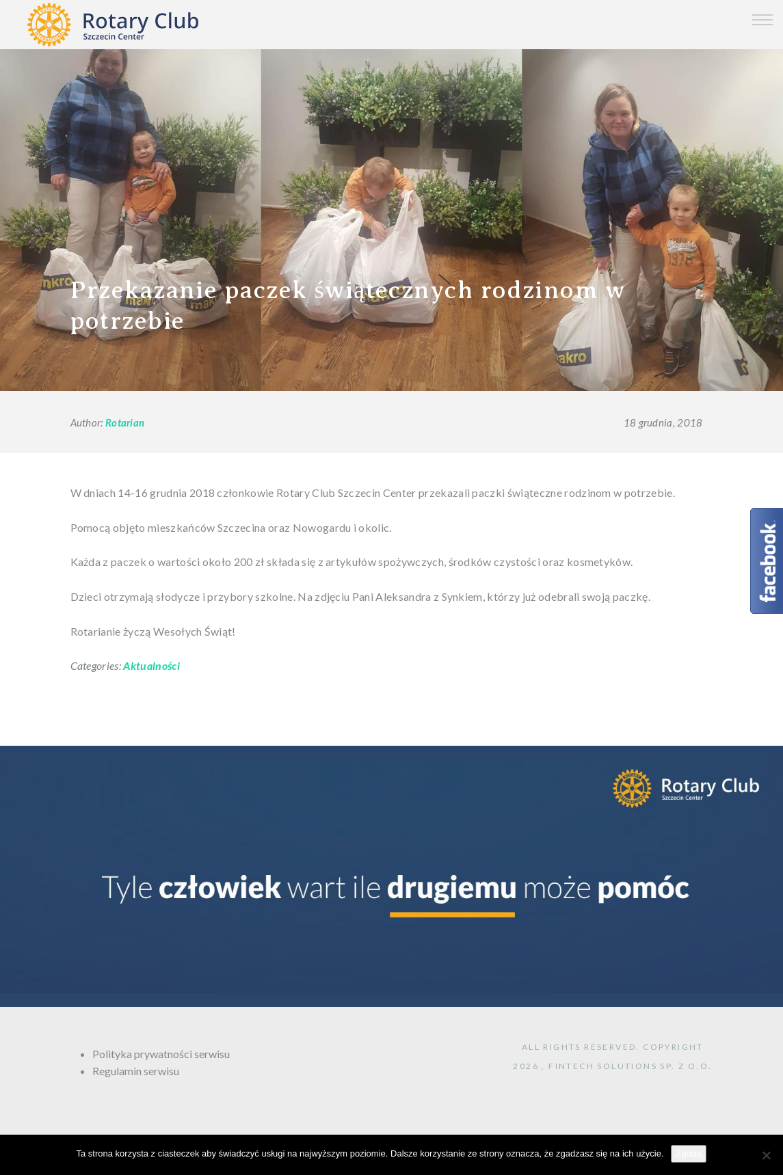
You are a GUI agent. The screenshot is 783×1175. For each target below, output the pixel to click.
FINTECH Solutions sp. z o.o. (630, 1066)
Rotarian (124, 422)
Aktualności (151, 665)
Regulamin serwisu (135, 1070)
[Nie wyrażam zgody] (766, 1155)
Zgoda (689, 1153)
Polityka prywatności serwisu (161, 1053)
